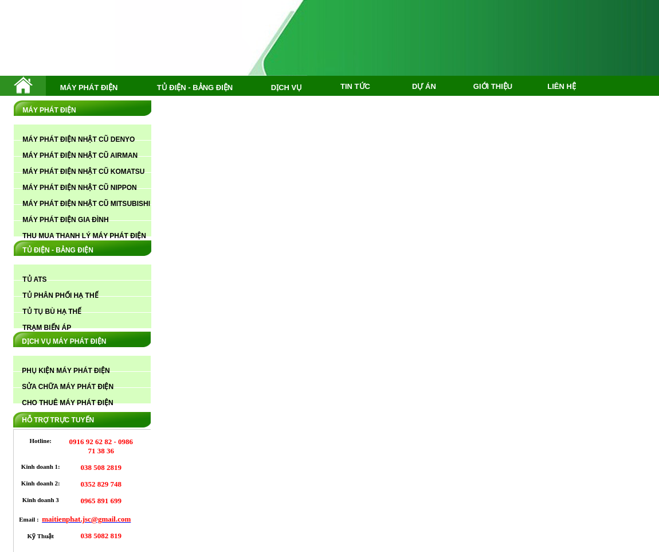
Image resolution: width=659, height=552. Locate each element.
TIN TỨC (355, 86)
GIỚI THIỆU (492, 86)
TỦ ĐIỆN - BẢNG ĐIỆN (195, 87)
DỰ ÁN (424, 86)
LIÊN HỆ (561, 86)
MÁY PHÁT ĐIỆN (89, 87)
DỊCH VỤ (286, 87)
